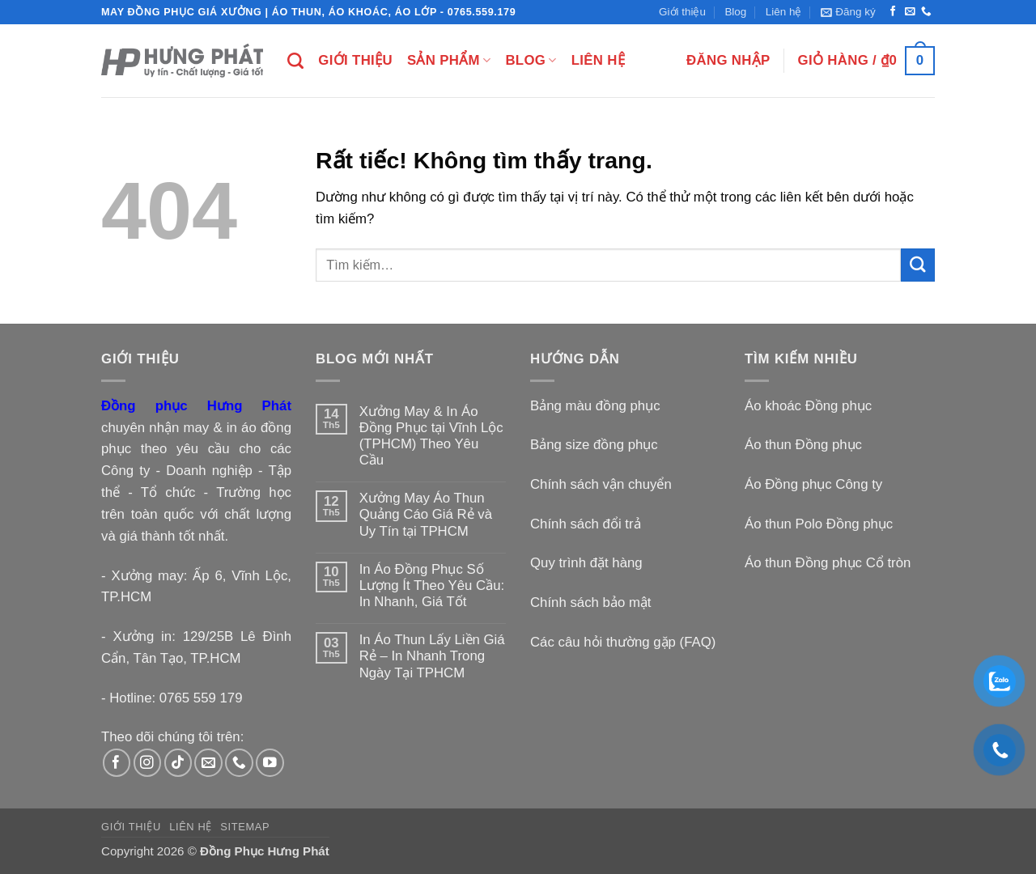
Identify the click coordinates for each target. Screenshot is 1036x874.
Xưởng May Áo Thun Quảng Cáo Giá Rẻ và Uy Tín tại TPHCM (425, 514)
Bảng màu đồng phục (595, 406)
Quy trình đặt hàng (586, 563)
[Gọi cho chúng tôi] (926, 12)
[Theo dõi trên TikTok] (178, 763)
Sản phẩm (448, 61)
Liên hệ (784, 12)
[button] (848, 12)
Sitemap (245, 827)
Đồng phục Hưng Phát (196, 406)
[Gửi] (918, 265)
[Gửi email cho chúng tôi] (910, 12)
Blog (735, 12)
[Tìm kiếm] (295, 60)
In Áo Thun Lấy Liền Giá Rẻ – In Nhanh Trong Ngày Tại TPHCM (432, 656)
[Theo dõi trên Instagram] (148, 763)
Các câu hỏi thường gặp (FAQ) (622, 642)
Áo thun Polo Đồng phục (819, 524)
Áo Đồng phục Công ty (813, 484)
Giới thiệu (682, 12)
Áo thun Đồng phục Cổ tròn (828, 563)
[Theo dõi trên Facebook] (893, 12)
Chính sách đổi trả (585, 524)
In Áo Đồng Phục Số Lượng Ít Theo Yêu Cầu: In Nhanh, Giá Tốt (432, 585)
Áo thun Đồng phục (803, 444)
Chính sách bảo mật (591, 602)
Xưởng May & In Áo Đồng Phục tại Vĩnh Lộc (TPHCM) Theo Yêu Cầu (431, 436)
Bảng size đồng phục (594, 444)
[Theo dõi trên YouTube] (270, 763)
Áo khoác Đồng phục (808, 406)
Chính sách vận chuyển (601, 484)
